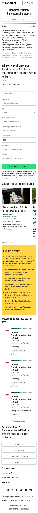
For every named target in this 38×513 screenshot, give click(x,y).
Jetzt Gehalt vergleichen (19, 166)
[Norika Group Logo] (19, 509)
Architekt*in (19, 444)
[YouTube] (26, 489)
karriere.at (19, 505)
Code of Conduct (30, 500)
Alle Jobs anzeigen (19, 421)
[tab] (3, 242)
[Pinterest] (31, 489)
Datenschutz (6, 500)
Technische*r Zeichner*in (19, 456)
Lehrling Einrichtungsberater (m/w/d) (21, 335)
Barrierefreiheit (17, 500)
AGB (33, 497)
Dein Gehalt (6, 145)
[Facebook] (17, 489)
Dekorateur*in (19, 450)
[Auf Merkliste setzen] (15, 354)
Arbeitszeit (6, 136)
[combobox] (19, 83)
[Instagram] (7, 489)
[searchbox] (19, 84)
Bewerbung (7, 214)
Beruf (4, 80)
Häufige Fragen (8, 497)
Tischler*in (19, 462)
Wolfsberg (15, 347)
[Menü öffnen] (2, 3)
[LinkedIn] (12, 489)
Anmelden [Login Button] (29, 3)
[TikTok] (21, 489)
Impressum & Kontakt (23, 497)
